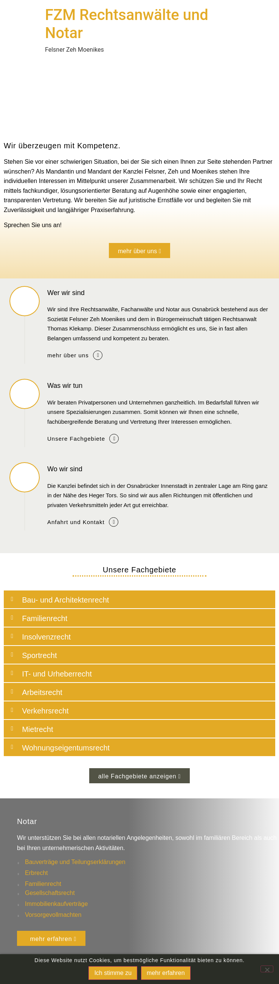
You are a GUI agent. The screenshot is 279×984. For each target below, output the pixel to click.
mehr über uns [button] (68, 355)
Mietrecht (37, 729)
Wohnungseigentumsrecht (66, 748)
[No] (266, 969)
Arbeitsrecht (42, 692)
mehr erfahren (166, 973)
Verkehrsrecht (45, 711)
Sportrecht (39, 655)
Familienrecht (44, 618)
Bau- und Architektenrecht (65, 600)
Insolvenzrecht (46, 637)
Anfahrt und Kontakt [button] (76, 522)
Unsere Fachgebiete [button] (76, 438)
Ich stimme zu (113, 973)
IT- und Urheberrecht (57, 674)
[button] (139, 599)
